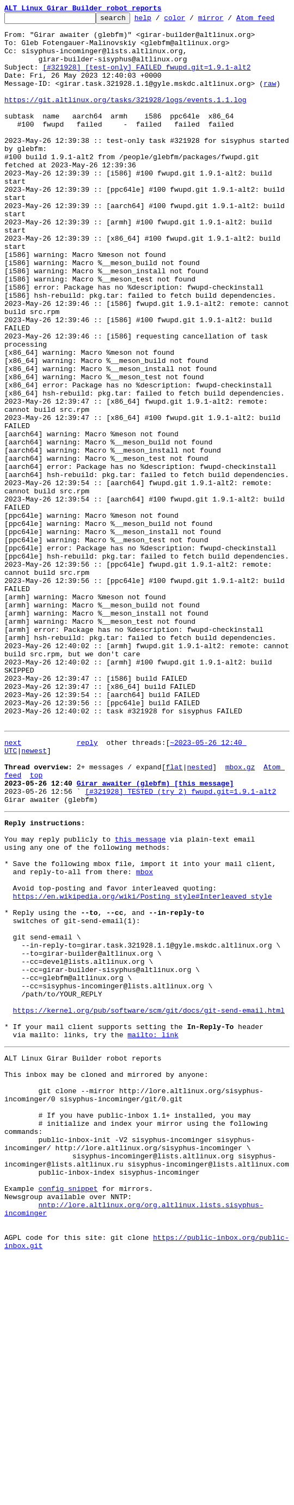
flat (174, 925)
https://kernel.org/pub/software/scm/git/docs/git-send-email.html (149, 1214)
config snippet (67, 1424)
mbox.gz (240, 925)
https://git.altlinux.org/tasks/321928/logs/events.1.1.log (125, 127)
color (191, 21)
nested (199, 925)
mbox (144, 1047)
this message (140, 1008)
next (12, 895)
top (36, 934)
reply (87, 895)
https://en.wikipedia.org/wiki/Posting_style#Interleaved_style (142, 1077)
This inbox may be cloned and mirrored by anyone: (106, 1288)
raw (270, 107)
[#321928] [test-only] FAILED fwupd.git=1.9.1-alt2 (146, 88)
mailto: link (153, 1243)
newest (34, 905)
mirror (228, 21)
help (159, 21)
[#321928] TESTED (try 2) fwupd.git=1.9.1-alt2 (180, 954)
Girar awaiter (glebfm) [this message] (155, 944)
